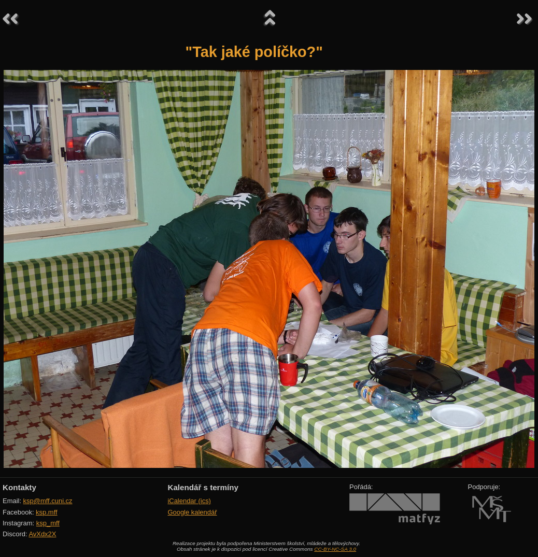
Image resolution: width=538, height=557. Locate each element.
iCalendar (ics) (189, 501)
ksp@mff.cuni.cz (48, 501)
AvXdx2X (42, 534)
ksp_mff (48, 523)
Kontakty (19, 487)
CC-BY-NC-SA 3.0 (335, 549)
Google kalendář (192, 512)
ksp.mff (47, 512)
